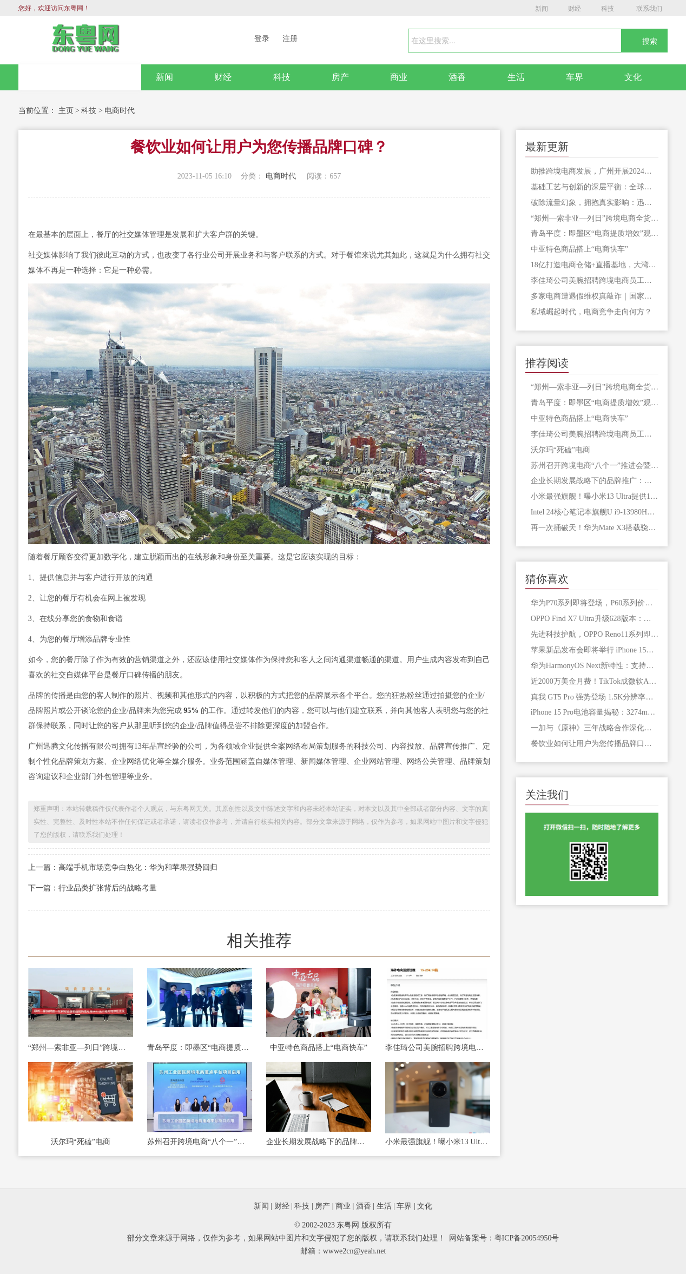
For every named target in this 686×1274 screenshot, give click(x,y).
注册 (290, 39)
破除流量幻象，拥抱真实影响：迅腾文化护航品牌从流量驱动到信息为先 (595, 203)
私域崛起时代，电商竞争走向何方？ (591, 312)
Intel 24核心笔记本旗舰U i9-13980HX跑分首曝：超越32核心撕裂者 (595, 512)
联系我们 (649, 8)
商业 (398, 77)
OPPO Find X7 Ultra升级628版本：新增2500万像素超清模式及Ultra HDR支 (595, 619)
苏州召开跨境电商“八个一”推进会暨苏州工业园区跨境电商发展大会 (199, 1142)
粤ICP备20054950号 (526, 1238)
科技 (607, 8)
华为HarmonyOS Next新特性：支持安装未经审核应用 (595, 666)
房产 (340, 77)
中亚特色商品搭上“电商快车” (318, 1048)
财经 (574, 8)
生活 (516, 77)
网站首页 (80, 77)
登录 (261, 39)
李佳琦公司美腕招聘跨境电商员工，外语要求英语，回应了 (437, 1048)
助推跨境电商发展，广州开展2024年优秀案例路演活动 (595, 171)
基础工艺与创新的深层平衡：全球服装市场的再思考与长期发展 (595, 187)
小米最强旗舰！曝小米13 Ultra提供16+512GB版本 (437, 1142)
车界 (574, 77)
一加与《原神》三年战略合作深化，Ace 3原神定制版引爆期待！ (595, 728)
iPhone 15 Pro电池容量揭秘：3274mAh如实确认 (595, 712)
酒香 (457, 77)
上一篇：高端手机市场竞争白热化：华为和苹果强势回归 (122, 867)
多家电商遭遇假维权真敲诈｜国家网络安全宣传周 (595, 296)
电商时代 (119, 111)
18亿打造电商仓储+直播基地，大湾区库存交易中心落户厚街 (595, 265)
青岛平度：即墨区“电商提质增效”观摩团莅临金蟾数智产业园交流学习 (199, 1048)
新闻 (541, 8)
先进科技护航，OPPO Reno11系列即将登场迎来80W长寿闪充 (595, 634)
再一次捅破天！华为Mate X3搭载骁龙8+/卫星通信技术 (595, 528)
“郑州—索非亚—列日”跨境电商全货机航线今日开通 (80, 1048)
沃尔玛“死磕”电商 (80, 1142)
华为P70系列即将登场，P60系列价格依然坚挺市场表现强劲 (595, 603)
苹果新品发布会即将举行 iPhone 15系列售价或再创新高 (595, 650)
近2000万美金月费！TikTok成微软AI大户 (595, 681)
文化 (633, 77)
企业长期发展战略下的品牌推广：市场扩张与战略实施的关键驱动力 (318, 1142)
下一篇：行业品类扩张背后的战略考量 (92, 888)
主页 (66, 111)
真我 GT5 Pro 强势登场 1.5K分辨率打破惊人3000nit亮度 (595, 697)
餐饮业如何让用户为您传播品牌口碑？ (595, 744)
